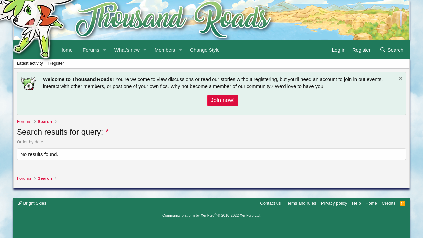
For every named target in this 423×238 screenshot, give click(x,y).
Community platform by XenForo (211, 215)
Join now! (223, 100)
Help (356, 203)
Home (371, 203)
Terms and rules (301, 203)
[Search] (391, 49)
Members (165, 50)
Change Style (205, 50)
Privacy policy (334, 203)
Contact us (270, 203)
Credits (388, 203)
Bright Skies (32, 203)
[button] (104, 49)
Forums (91, 50)
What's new (127, 50)
